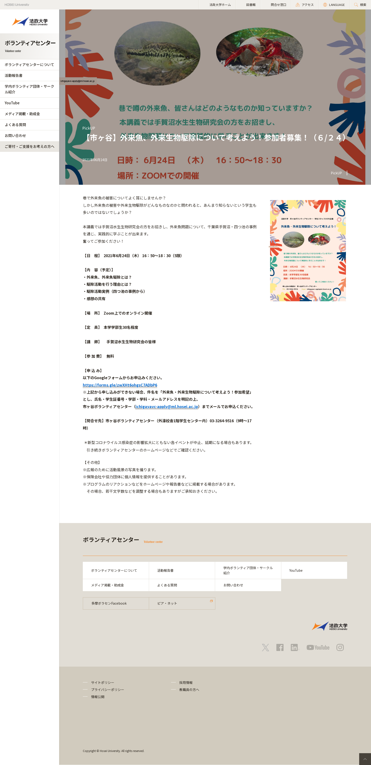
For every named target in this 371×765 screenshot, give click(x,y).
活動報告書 (13, 75)
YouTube (12, 102)
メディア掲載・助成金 (22, 113)
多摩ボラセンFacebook (109, 603)
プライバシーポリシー (107, 689)
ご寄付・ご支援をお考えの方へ (29, 146)
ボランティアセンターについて (29, 64)
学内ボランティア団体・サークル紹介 (29, 89)
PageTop (365, 759)
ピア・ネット (167, 603)
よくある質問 (15, 124)
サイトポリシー (102, 682)
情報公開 (97, 697)
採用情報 (186, 682)
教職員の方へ (189, 689)
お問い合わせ (15, 135)
